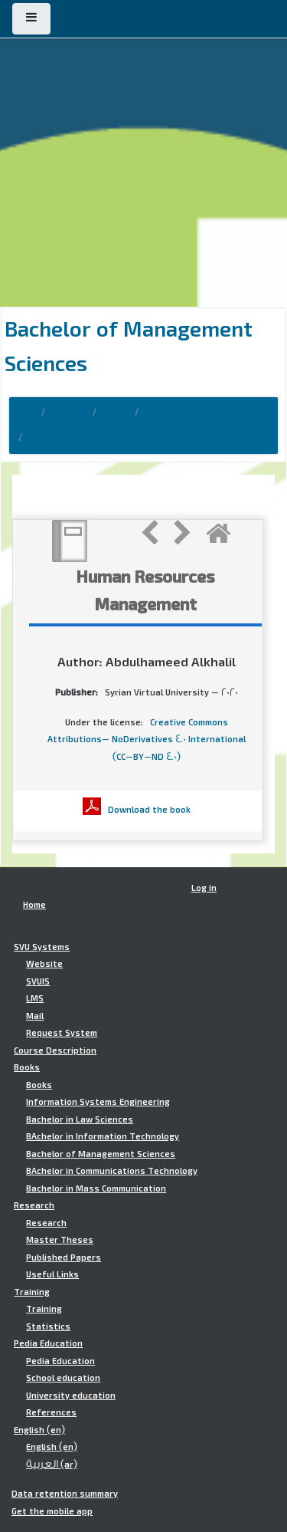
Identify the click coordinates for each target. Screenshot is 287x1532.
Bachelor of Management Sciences (100, 1154)
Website (44, 964)
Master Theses (59, 1240)
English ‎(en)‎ (39, 1430)
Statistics (48, 1326)
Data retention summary (64, 1494)
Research (34, 1205)
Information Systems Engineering (98, 1102)
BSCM (156, 412)
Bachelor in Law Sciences (79, 1119)
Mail (35, 1016)
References (51, 1412)
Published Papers (63, 1257)
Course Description (55, 1050)
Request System (61, 1033)
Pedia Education (48, 1343)
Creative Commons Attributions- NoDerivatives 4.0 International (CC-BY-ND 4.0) (146, 739)
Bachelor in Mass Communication (96, 1188)
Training (32, 1292)
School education (63, 1378)
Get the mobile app (52, 1511)
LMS (35, 998)
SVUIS (38, 981)
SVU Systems (42, 947)
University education (71, 1395)
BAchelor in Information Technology (102, 1136)
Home (23, 412)
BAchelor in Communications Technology (111, 1171)
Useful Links (52, 1274)
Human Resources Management (96, 438)
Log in (204, 888)
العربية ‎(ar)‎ (51, 1464)
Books (116, 412)
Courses (68, 412)
